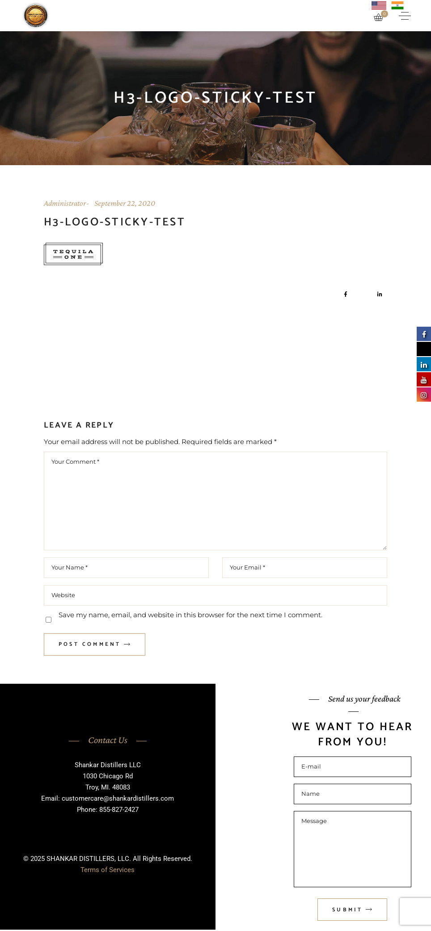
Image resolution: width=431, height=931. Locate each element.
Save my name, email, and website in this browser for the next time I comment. (190, 615)
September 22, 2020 (124, 203)
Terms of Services (107, 870)
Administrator (65, 203)
